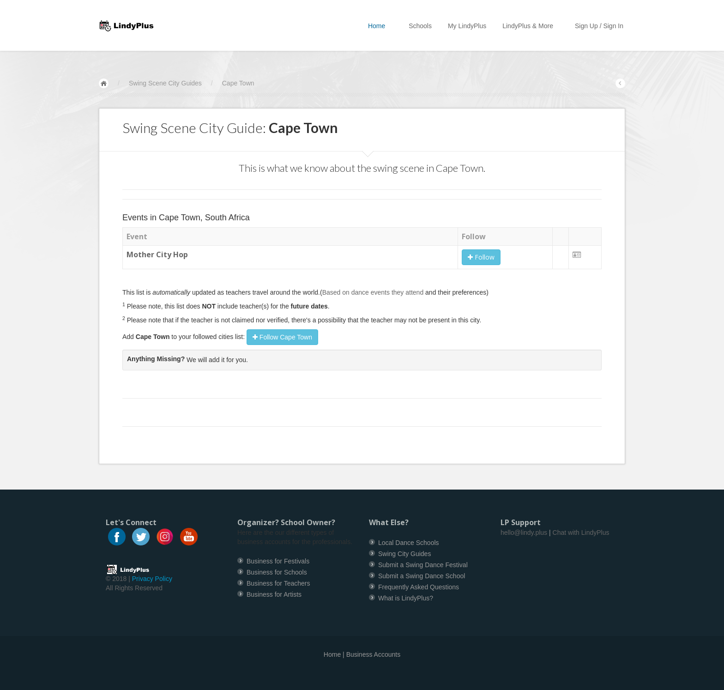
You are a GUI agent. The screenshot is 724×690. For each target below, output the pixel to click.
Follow (481, 257)
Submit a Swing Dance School (421, 576)
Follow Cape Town (282, 337)
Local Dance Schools (408, 542)
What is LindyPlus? (405, 598)
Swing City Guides (404, 553)
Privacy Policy (152, 578)
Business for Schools (277, 572)
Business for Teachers (278, 583)
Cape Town (238, 83)
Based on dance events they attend (373, 292)
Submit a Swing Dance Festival (423, 565)
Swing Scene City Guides (165, 83)
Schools (420, 26)
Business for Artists (274, 594)
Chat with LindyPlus (581, 532)
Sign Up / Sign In (599, 26)
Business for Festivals (278, 561)
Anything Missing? (156, 359)
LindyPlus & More (530, 26)
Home (380, 26)
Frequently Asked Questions (418, 587)
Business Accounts (373, 654)
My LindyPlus (467, 26)
